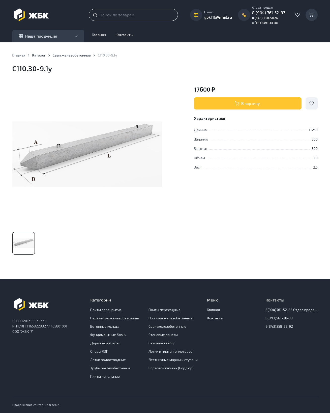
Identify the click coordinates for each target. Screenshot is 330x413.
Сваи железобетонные (72, 55)
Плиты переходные (164, 310)
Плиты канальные (105, 376)
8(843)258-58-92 (279, 326)
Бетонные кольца (104, 326)
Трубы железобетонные (110, 368)
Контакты (124, 34)
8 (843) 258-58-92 (265, 18)
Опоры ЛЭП (99, 351)
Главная (99, 34)
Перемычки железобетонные (114, 318)
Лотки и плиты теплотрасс (170, 351)
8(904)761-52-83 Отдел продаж (291, 310)
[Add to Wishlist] (312, 103)
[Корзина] (312, 15)
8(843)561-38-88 (279, 318)
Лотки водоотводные (108, 359)
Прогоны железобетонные (170, 318)
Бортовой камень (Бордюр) (171, 368)
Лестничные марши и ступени (173, 359)
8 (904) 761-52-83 (268, 12)
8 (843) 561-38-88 (265, 22)
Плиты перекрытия (106, 310)
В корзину (247, 103)
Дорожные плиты (104, 343)
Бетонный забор (161, 343)
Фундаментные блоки (108, 335)
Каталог (39, 55)
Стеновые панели (163, 335)
